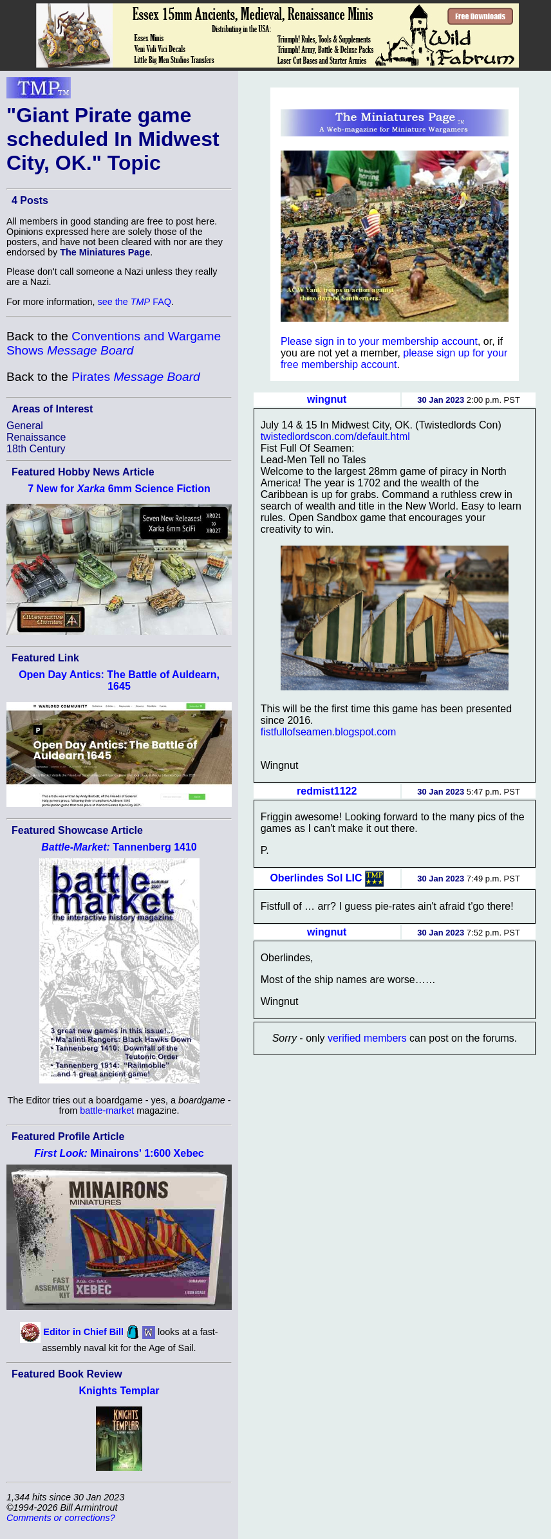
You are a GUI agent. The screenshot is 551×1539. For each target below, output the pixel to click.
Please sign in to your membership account (379, 341)
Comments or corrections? (60, 1518)
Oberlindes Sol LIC (316, 877)
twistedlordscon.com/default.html (335, 436)
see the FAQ (134, 302)
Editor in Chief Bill (83, 1332)
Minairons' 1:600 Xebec (118, 1153)
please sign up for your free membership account (394, 358)
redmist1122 (327, 791)
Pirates (135, 376)
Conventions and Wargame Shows (113, 343)
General (24, 425)
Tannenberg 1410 (119, 847)
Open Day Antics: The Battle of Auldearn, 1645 (119, 680)
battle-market (107, 1110)
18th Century (36, 448)
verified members (367, 1038)
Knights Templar (119, 1390)
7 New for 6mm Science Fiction (119, 488)
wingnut (326, 399)
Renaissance (36, 437)
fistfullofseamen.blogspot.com (329, 731)
